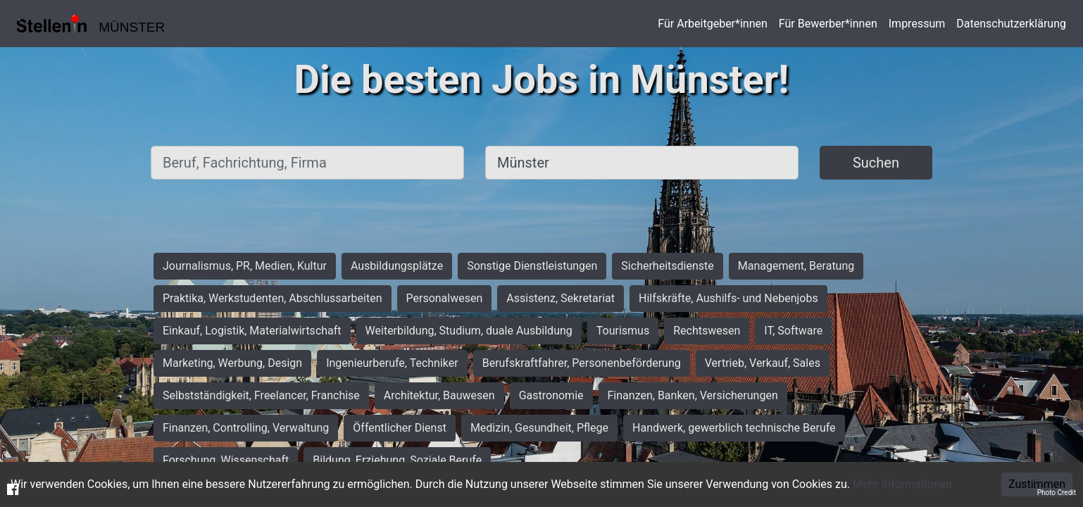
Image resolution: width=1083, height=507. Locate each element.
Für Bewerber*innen (828, 23)
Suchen (876, 162)
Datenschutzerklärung (1011, 23)
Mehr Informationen (902, 484)
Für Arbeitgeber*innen (712, 23)
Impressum (917, 23)
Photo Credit (1056, 492)
